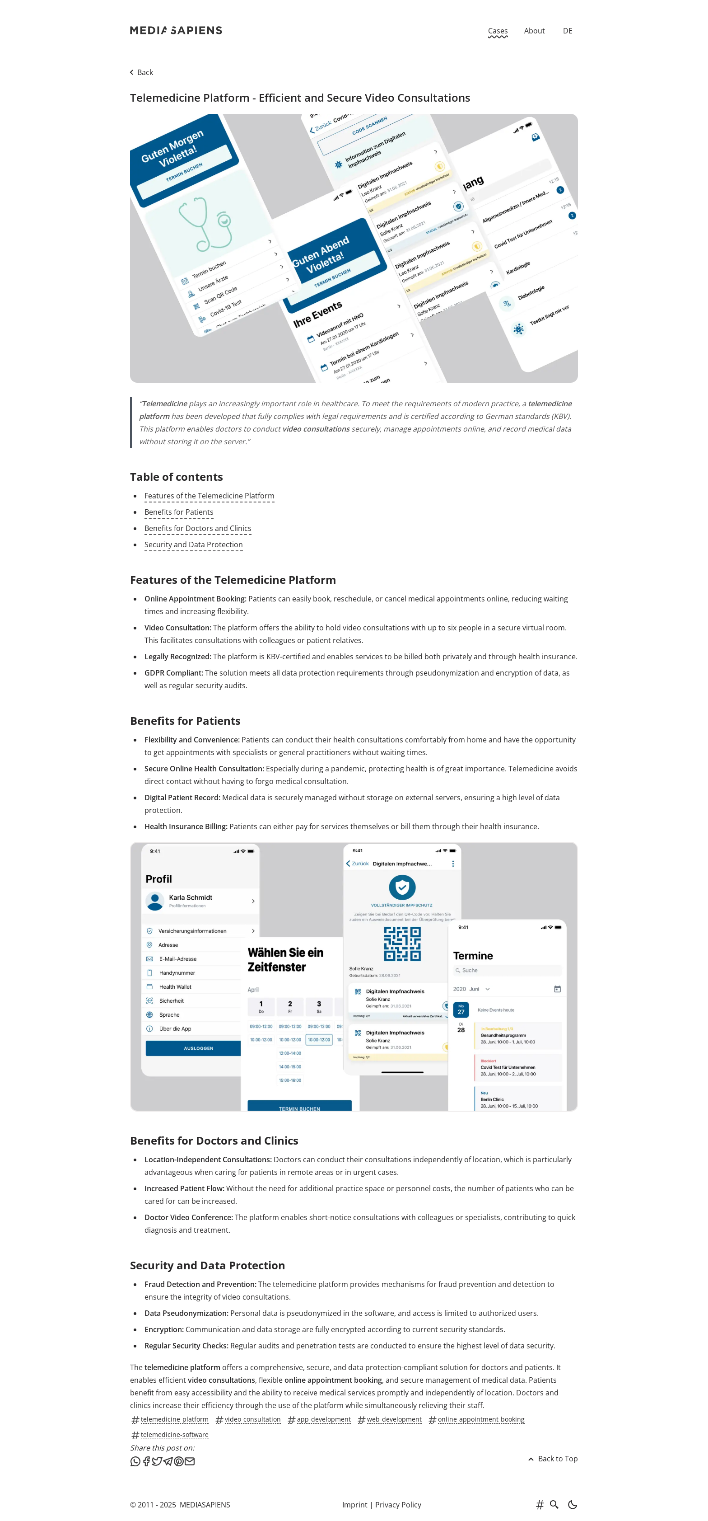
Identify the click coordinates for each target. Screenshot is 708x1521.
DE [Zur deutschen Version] (568, 31)
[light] (570, 1505)
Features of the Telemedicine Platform (209, 496)
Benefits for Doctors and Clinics (198, 528)
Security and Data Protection (193, 544)
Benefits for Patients (179, 512)
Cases (498, 31)
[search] (554, 1505)
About (534, 31)
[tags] (540, 1505)
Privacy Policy (398, 1505)
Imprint (355, 1505)
